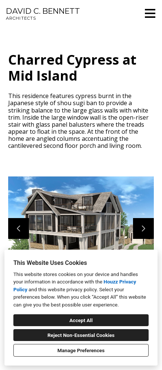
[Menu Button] (150, 13)
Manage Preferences (81, 350)
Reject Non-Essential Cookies (81, 335)
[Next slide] (143, 228)
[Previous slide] (18, 228)
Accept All (81, 320)
